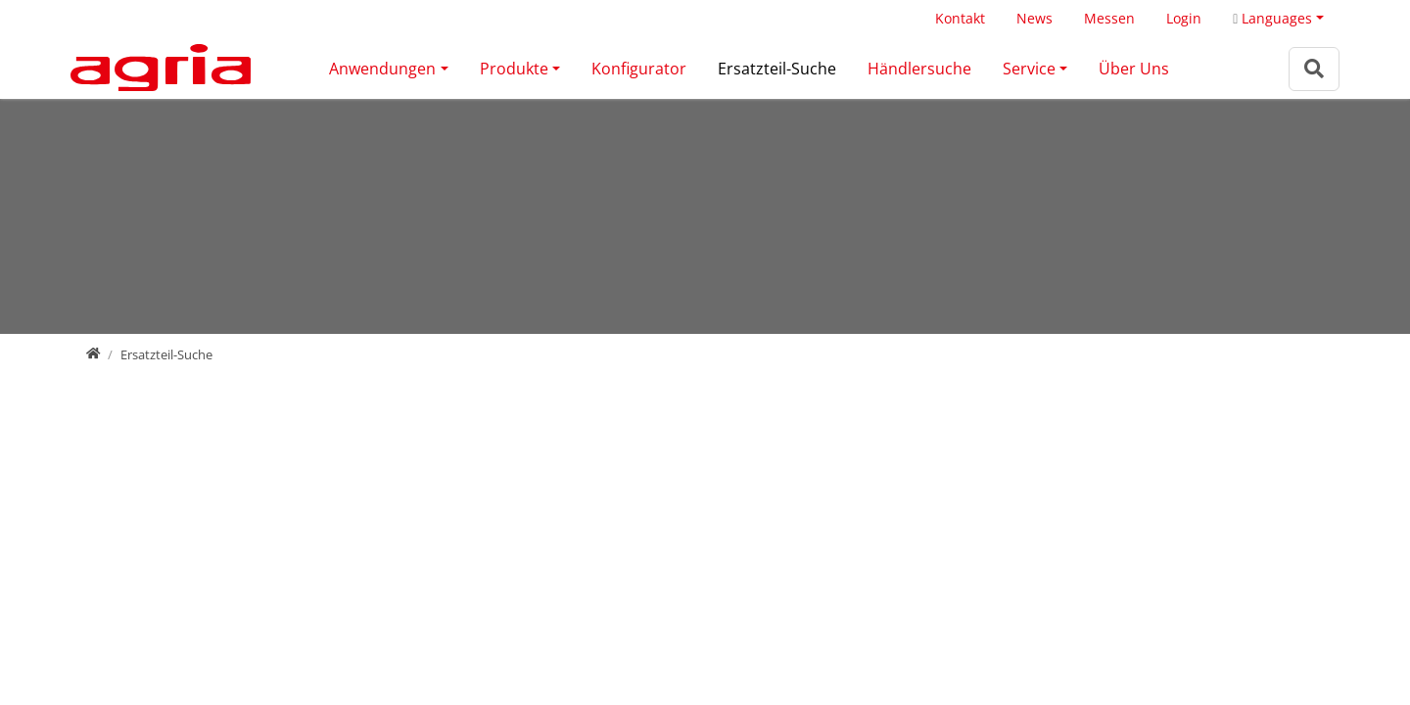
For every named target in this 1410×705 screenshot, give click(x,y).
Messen (1109, 18)
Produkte (514, 68)
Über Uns (1134, 68)
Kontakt (960, 18)
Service (1029, 68)
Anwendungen (382, 68)
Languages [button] (1272, 18)
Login (1183, 18)
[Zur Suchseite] (1314, 69)
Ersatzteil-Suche (777, 68)
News (1034, 18)
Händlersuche (919, 68)
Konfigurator (638, 68)
